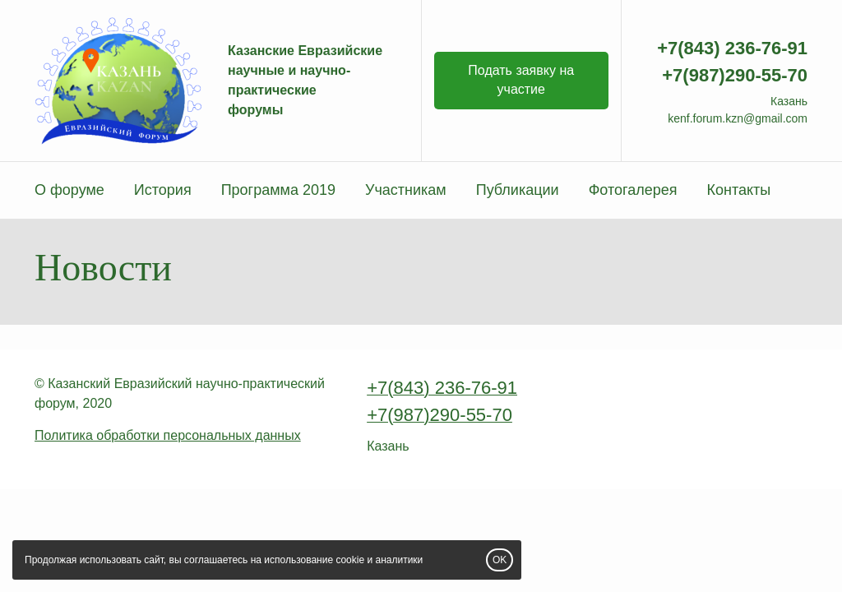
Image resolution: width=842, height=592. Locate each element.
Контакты (738, 190)
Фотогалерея (633, 190)
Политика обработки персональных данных (168, 435)
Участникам (405, 190)
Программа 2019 (278, 190)
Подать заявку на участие (521, 79)
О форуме (69, 190)
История (163, 190)
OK (500, 560)
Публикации (517, 190)
